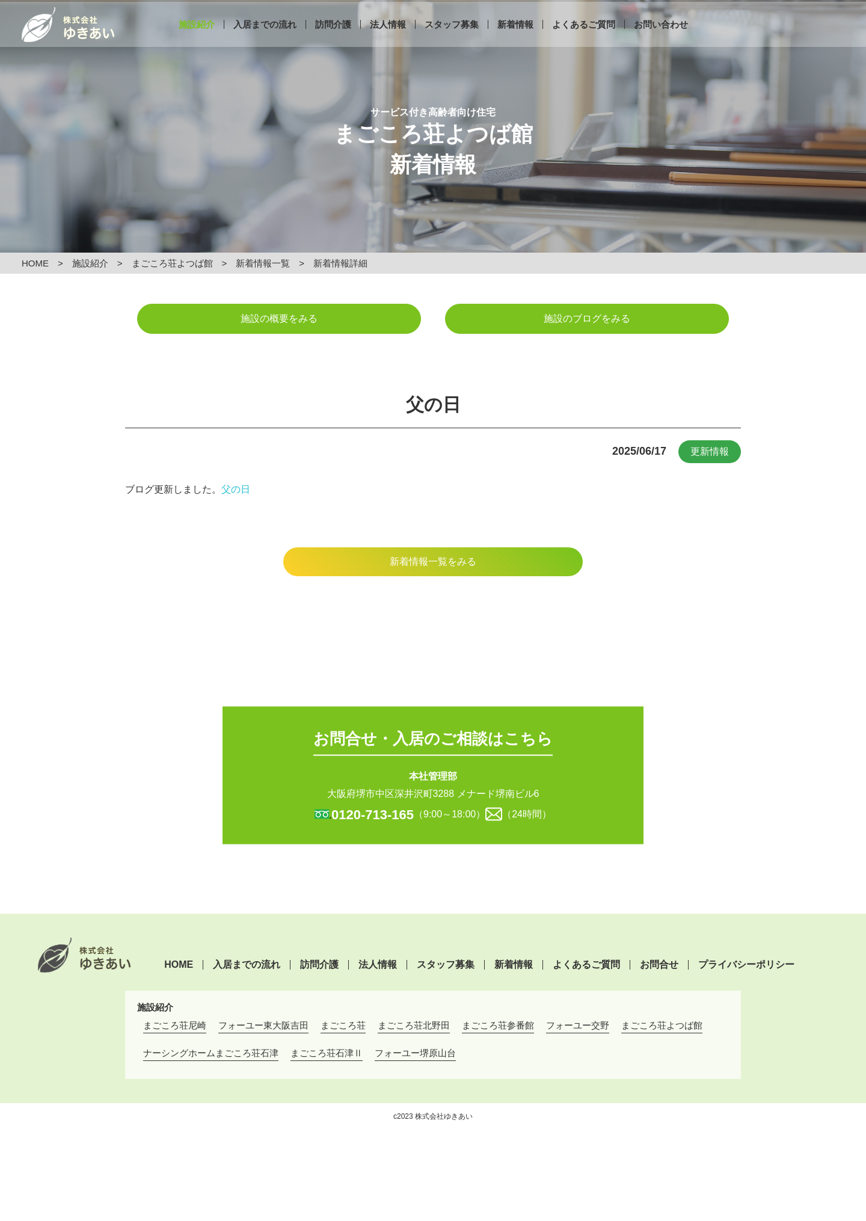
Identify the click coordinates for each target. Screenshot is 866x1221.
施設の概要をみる (279, 318)
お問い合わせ (661, 40)
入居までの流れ (264, 40)
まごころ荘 (343, 1025)
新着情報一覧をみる (433, 561)
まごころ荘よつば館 (172, 263)
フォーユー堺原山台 (415, 1053)
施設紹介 (197, 40)
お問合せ (659, 965)
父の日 (235, 489)
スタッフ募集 (452, 40)
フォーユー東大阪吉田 (263, 1025)
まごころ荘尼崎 (174, 1025)
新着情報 (515, 40)
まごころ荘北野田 (414, 1025)
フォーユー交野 (577, 1025)
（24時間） (526, 813)
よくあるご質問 (583, 40)
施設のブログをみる (587, 318)
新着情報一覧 (263, 263)
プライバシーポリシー (746, 965)
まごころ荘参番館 (498, 1025)
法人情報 (388, 40)
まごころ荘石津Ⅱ (326, 1053)
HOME (35, 263)
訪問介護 (333, 40)
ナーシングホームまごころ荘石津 (210, 1053)
